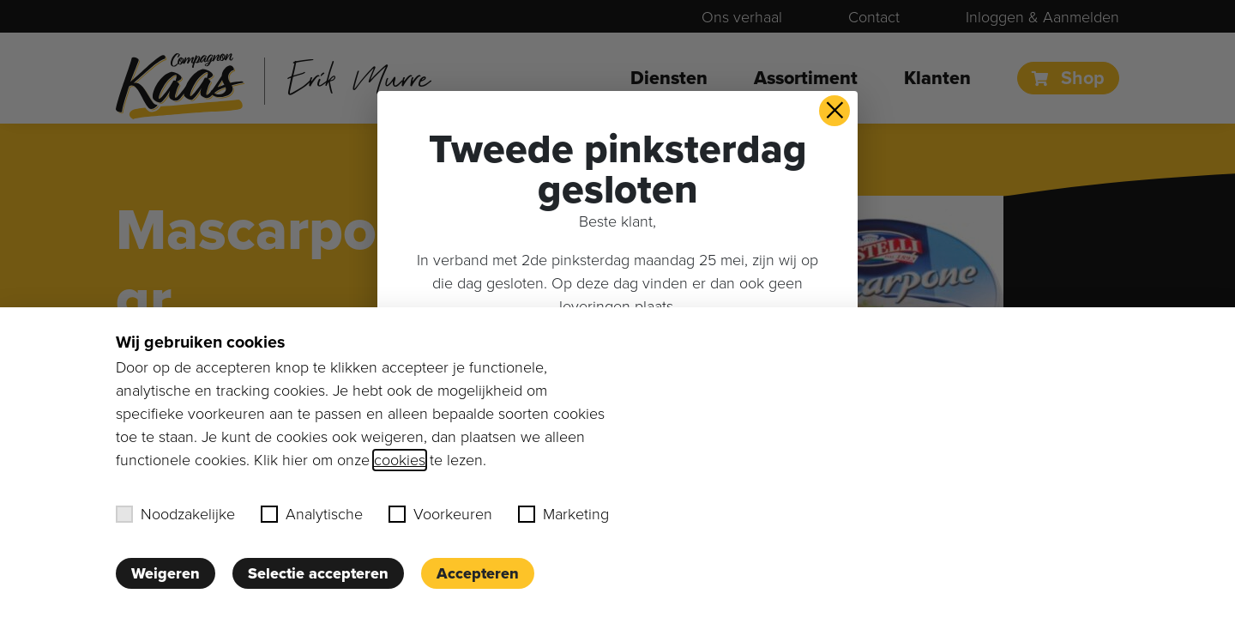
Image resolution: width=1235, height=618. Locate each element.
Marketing (563, 514)
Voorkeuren (440, 514)
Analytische (312, 514)
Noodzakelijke (175, 514)
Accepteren (478, 573)
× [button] (834, 110)
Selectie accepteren (318, 573)
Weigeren (165, 573)
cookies (399, 460)
